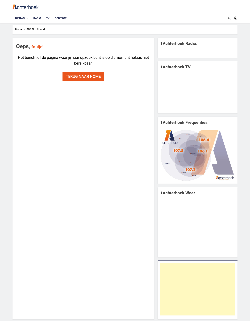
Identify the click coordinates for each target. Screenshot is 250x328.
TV (47, 18)
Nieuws (20, 18)
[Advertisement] (197, 289)
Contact (60, 18)
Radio (37, 18)
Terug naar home (83, 76)
